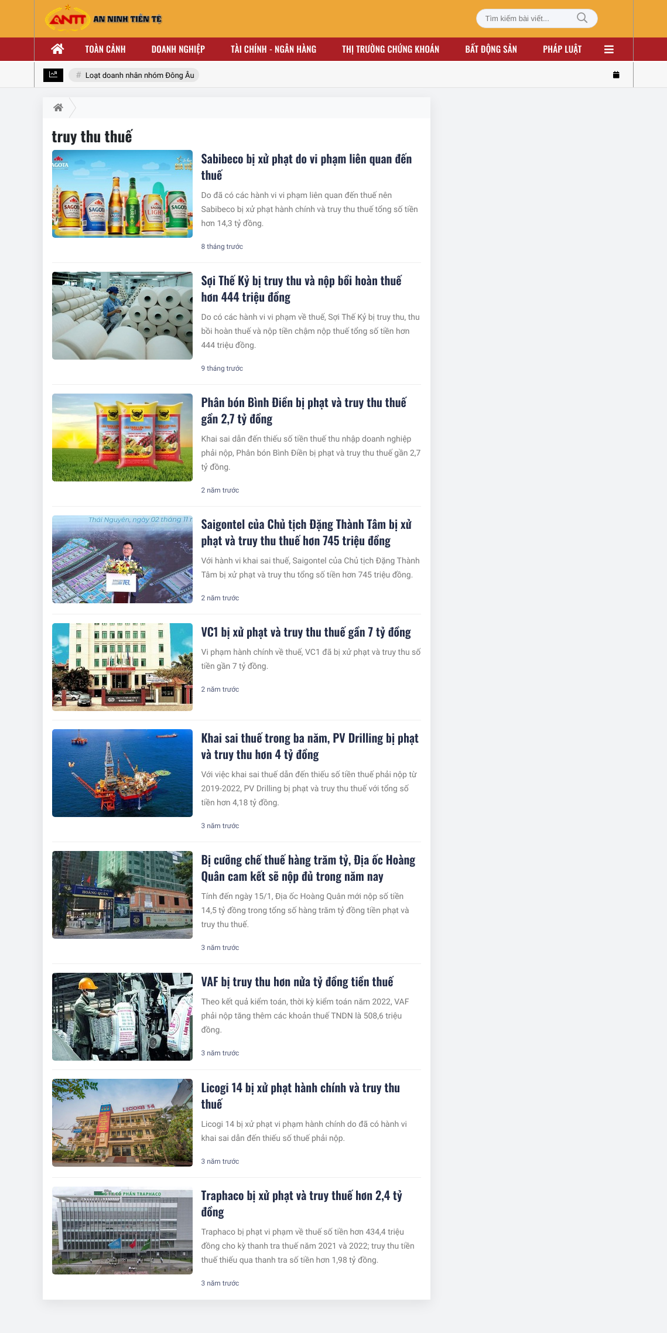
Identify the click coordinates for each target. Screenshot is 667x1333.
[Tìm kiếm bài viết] (537, 18)
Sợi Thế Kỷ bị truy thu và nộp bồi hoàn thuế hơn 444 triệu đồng (301, 288)
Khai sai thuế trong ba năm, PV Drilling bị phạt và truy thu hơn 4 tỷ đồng (310, 745)
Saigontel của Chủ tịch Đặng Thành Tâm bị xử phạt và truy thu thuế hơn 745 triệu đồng (306, 531)
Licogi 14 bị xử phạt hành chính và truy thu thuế (301, 1095)
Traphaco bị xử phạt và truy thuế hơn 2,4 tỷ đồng (301, 1203)
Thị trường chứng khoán (390, 49)
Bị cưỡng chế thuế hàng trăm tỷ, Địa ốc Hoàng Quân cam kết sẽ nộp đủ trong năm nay (308, 867)
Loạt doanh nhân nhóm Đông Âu (139, 75)
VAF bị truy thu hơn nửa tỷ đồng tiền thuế (297, 981)
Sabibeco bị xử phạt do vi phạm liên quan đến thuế (306, 166)
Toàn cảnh (105, 49)
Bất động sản (492, 49)
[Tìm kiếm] (582, 18)
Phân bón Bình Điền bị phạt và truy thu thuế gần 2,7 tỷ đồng (303, 410)
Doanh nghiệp (178, 49)
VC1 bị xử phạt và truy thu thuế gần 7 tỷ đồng (306, 631)
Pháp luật (562, 49)
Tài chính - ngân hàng (273, 49)
